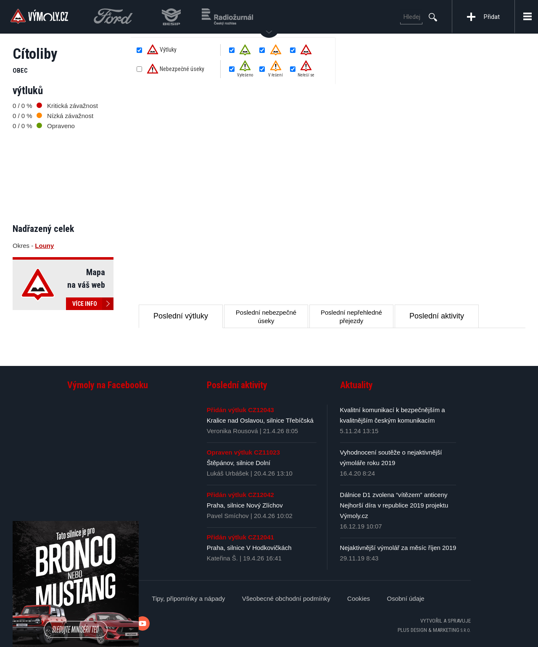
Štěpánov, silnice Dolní (238, 462)
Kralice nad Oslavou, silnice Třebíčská (260, 420)
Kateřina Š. (222, 558)
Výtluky (162, 50)
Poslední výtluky (180, 316)
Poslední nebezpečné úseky (266, 316)
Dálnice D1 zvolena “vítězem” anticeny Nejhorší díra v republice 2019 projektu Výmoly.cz (394, 505)
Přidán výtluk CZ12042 (240, 494)
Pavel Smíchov (228, 515)
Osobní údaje (405, 598)
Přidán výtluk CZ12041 (240, 537)
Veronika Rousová (232, 430)
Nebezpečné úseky (175, 69)
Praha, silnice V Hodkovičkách (249, 547)
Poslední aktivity (436, 316)
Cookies (358, 598)
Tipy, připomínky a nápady (188, 598)
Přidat (492, 17)
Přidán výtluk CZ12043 (240, 409)
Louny (44, 245)
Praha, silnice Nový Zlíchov (245, 505)
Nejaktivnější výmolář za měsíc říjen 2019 (398, 547)
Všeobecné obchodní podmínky (286, 598)
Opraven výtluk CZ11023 (243, 452)
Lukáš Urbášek (228, 473)
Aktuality (356, 385)
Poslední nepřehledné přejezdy (351, 316)
